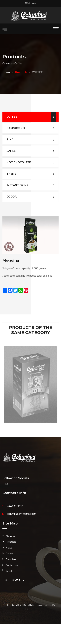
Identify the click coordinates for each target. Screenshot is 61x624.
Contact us (12, 565)
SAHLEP (12, 150)
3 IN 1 (10, 139)
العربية (9, 571)
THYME (11, 173)
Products (11, 541)
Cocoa (12, 196)
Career (9, 553)
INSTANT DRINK (17, 185)
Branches (11, 559)
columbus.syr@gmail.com (21, 513)
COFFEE (37, 72)
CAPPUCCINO (16, 128)
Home (6, 72)
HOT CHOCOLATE (19, 162)
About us (11, 536)
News (9, 547)
